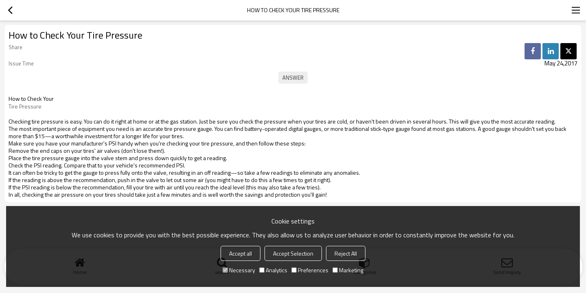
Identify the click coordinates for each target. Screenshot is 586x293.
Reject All (346, 253)
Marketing (347, 270)
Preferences (309, 270)
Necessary (239, 270)
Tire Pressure (25, 106)
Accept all (240, 253)
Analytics (273, 270)
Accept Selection (293, 253)
